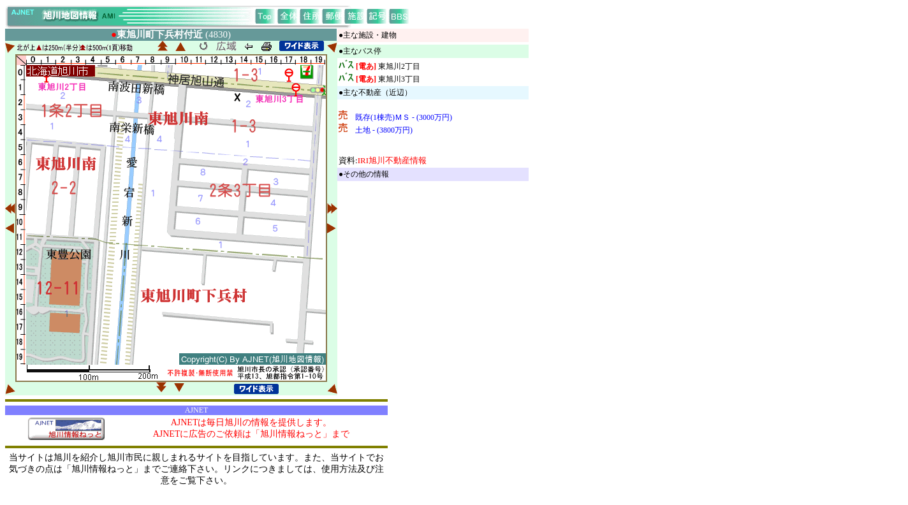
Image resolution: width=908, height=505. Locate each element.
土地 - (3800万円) (384, 130)
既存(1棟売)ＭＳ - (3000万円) (403, 117)
